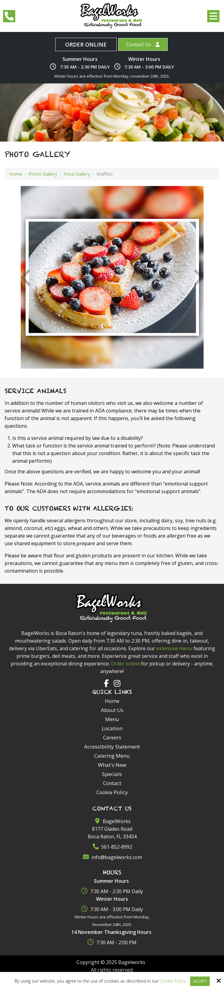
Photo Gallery (43, 174)
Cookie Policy (173, 981)
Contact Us (138, 44)
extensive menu (174, 648)
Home (15, 174)
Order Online (86, 44)
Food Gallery (77, 174)
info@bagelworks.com (112, 857)
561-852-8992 (112, 846)
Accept (200, 981)
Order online (125, 663)
